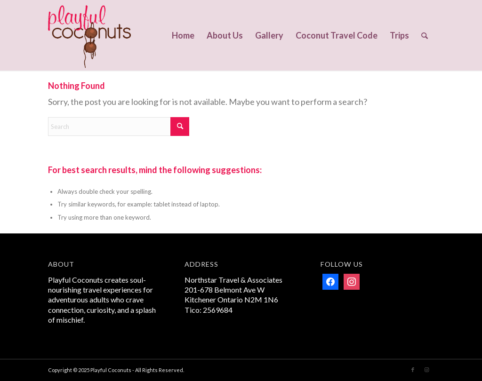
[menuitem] (183, 35)
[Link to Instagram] (427, 370)
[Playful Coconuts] (89, 35)
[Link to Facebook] (413, 370)
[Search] (424, 35)
